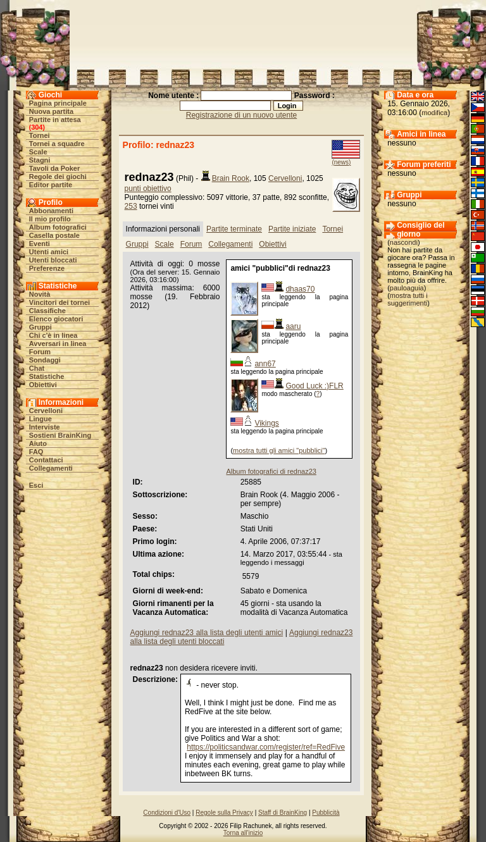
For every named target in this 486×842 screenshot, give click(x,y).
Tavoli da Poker (54, 168)
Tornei (39, 135)
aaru (293, 326)
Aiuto (38, 443)
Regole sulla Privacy (224, 812)
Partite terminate (234, 229)
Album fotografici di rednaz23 (271, 471)
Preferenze (47, 268)
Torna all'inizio (243, 832)
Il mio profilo (50, 219)
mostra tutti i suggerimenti (407, 299)
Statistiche (47, 376)
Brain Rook (230, 178)
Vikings (266, 423)
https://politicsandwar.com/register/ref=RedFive (266, 747)
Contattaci (46, 460)
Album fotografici (58, 227)
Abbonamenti (51, 210)
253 (131, 206)
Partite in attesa (55, 119)
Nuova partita (51, 111)
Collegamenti (51, 468)
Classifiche (47, 310)
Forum (40, 352)
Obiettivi (43, 384)
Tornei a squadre (57, 143)
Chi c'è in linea (53, 335)
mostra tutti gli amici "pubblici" (279, 450)
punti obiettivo (148, 188)
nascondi (404, 242)
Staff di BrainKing (282, 812)
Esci (36, 485)
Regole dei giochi (58, 176)
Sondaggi (45, 360)
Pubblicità (325, 812)
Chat (36, 368)
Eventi (39, 243)
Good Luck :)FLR (314, 385)
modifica (434, 112)
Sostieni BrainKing (60, 435)
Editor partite (50, 185)
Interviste (44, 427)
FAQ (36, 451)
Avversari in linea (58, 343)
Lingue (40, 419)
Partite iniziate (292, 229)
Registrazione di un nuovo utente (241, 115)
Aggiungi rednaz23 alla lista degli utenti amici (207, 632)
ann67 (264, 363)
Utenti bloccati (53, 260)
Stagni (40, 160)
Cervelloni (46, 410)
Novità (40, 294)
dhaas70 (300, 289)
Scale (38, 152)
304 (36, 127)
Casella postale (54, 235)
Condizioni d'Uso (166, 812)
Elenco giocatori (56, 319)
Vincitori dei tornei (59, 302)
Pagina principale (58, 103)
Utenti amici (48, 252)
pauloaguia (407, 288)
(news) (341, 162)
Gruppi (40, 327)
